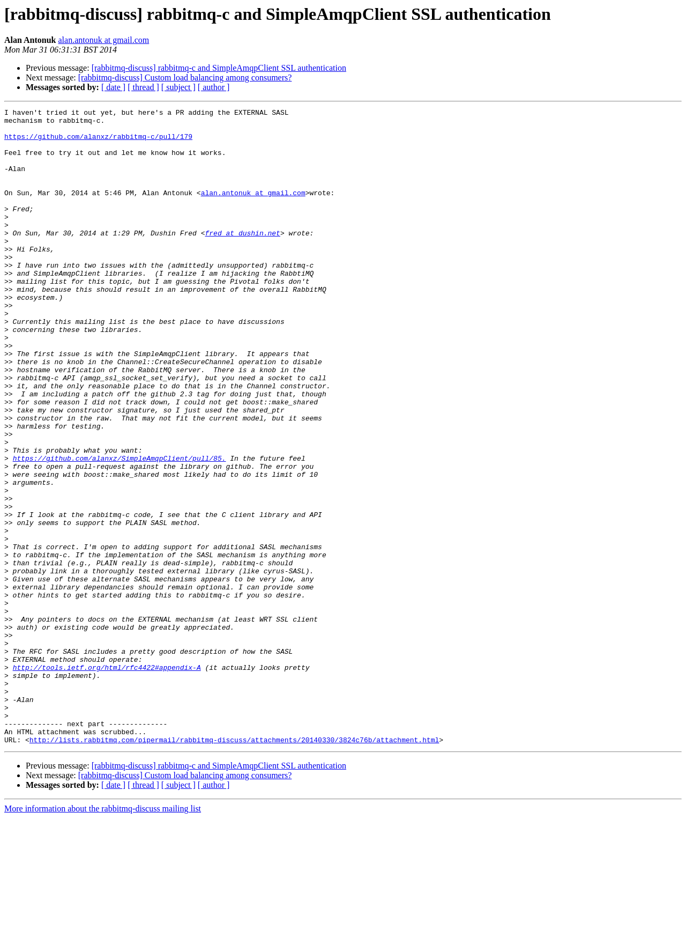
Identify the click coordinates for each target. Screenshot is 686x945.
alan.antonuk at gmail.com (104, 40)
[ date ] (113, 87)
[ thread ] (143, 87)
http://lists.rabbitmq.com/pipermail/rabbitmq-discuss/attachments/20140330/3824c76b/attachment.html (234, 867)
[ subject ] (178, 87)
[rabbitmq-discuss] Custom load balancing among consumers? (185, 77)
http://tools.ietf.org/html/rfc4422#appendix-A (107, 780)
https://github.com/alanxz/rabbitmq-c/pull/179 (98, 142)
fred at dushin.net (242, 258)
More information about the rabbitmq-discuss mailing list (102, 935)
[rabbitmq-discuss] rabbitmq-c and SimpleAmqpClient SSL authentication (219, 67)
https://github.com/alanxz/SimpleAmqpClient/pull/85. (119, 529)
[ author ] (214, 87)
